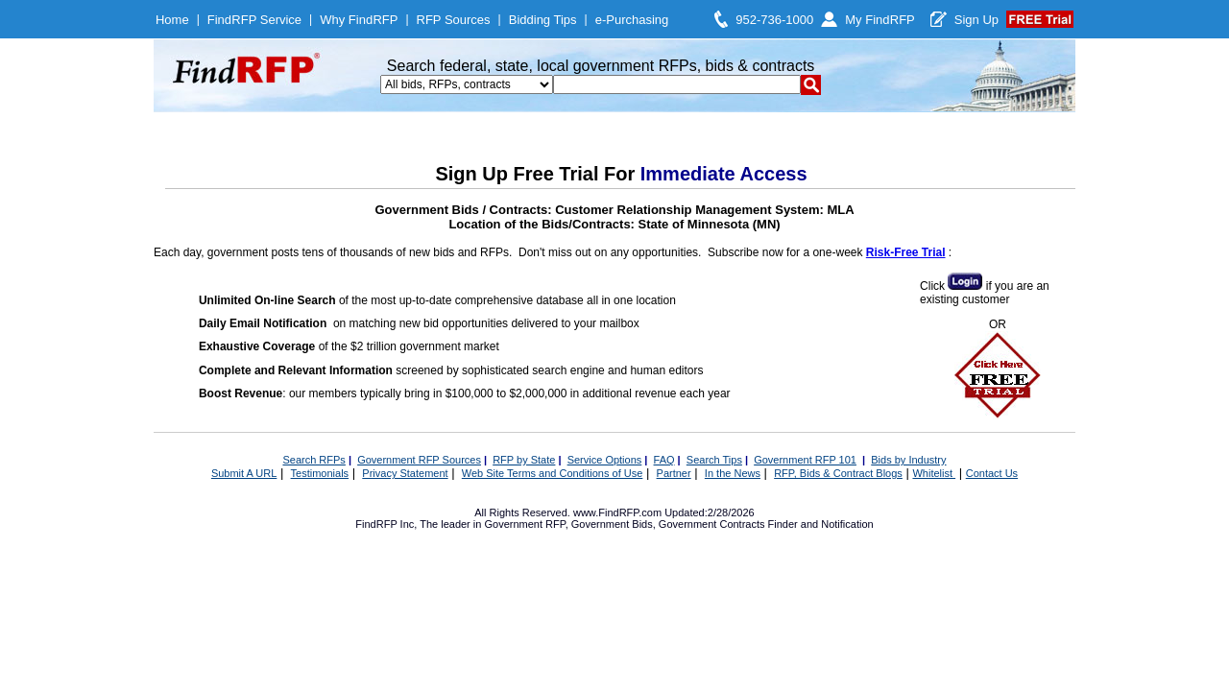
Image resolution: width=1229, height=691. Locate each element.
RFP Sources (454, 19)
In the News (732, 473)
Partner (674, 473)
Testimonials (320, 473)
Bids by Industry (908, 459)
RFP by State (524, 459)
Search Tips (714, 459)
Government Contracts (712, 524)
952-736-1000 (774, 19)
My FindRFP (880, 19)
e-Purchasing (632, 19)
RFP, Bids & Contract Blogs (838, 473)
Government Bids (612, 524)
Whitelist (933, 473)
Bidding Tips (543, 19)
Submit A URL (244, 473)
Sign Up (976, 19)
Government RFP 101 (805, 459)
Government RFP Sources (419, 459)
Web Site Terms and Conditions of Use (552, 473)
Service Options (604, 459)
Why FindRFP (359, 19)
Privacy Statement (404, 473)
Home (172, 19)
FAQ (664, 459)
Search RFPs (313, 459)
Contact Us (992, 473)
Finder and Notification (821, 524)
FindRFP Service (254, 19)
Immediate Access (723, 173)
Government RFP (524, 524)
